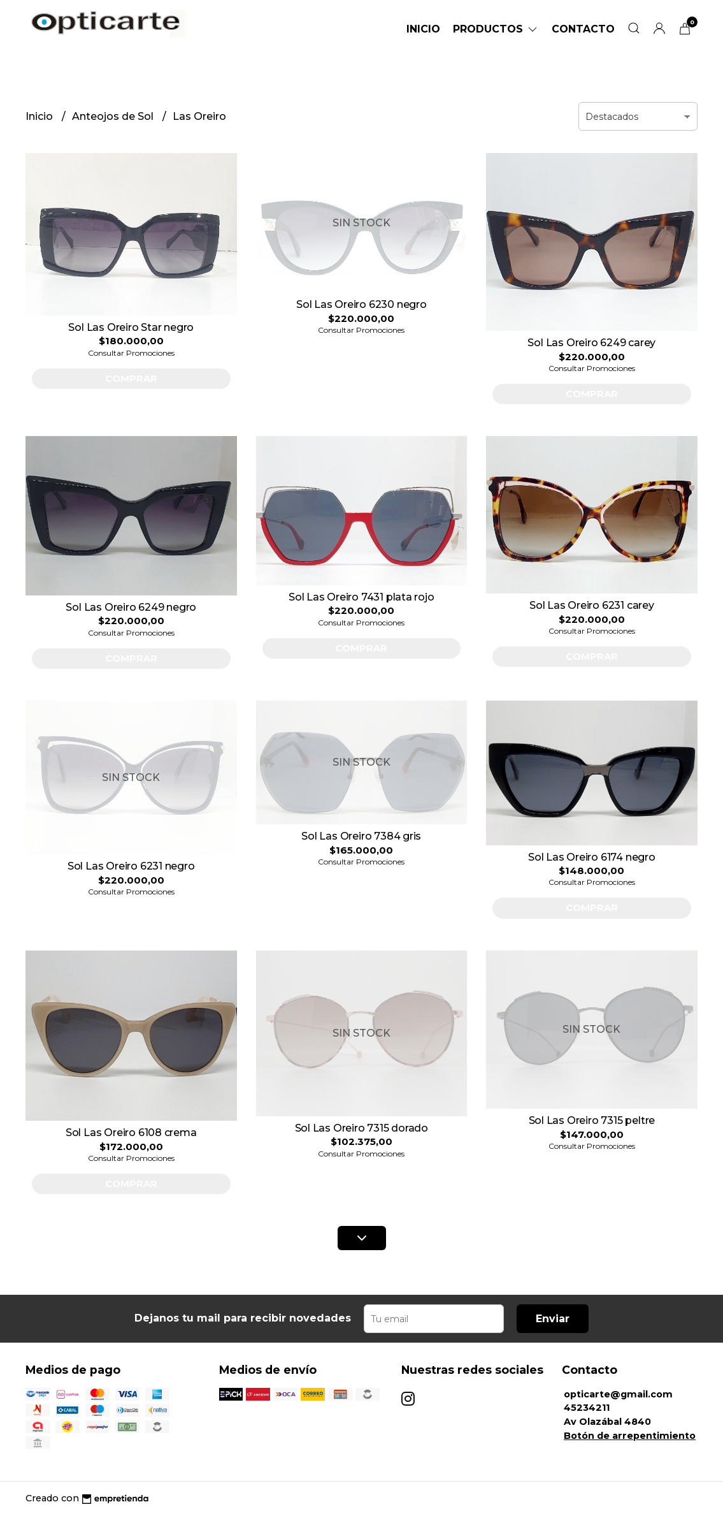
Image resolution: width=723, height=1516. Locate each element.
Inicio (423, 29)
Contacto (583, 29)
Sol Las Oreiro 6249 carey (591, 343)
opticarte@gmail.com (618, 1394)
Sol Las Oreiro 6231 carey (591, 605)
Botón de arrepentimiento (630, 1435)
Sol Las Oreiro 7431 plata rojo (361, 597)
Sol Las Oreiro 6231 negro (131, 866)
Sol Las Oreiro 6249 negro (131, 607)
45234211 (587, 1407)
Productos (496, 29)
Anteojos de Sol (114, 116)
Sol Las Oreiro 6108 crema (131, 1132)
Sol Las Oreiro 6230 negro (361, 304)
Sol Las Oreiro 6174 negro (591, 857)
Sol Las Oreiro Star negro (131, 327)
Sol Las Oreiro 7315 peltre (592, 1120)
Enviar (552, 1319)
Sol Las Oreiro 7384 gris (361, 836)
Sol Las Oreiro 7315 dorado (362, 1128)
